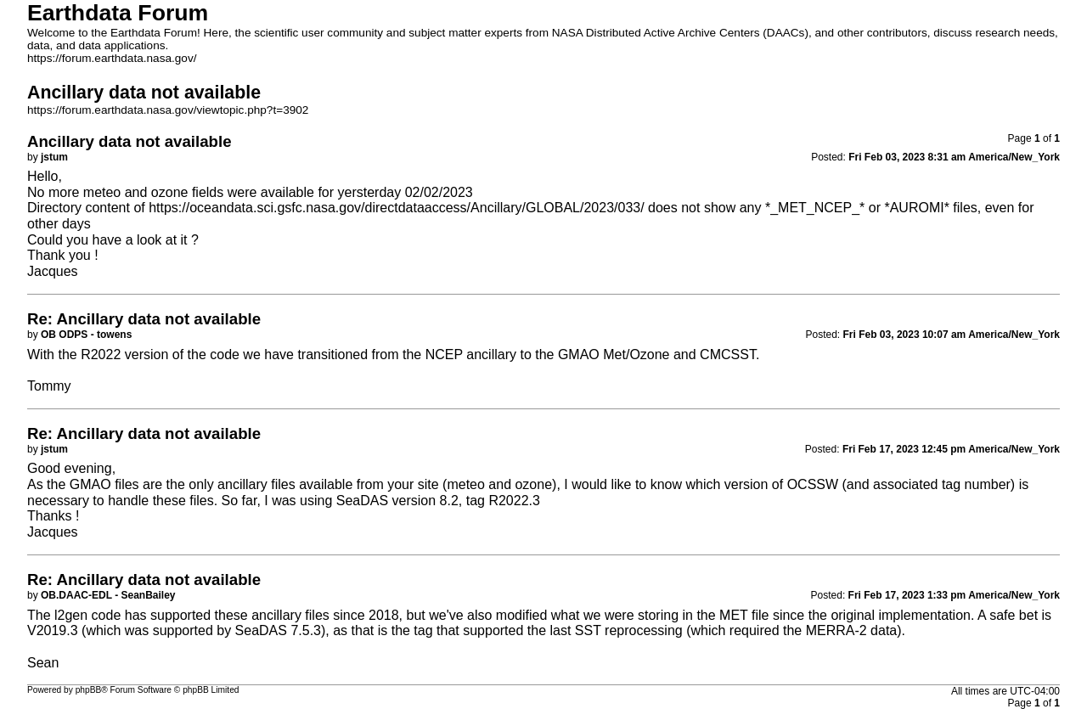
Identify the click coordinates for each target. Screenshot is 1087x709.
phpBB (89, 690)
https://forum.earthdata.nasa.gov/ (112, 58)
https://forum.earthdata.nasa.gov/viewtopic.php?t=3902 (167, 110)
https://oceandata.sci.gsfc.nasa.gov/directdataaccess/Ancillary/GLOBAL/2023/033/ (396, 207)
